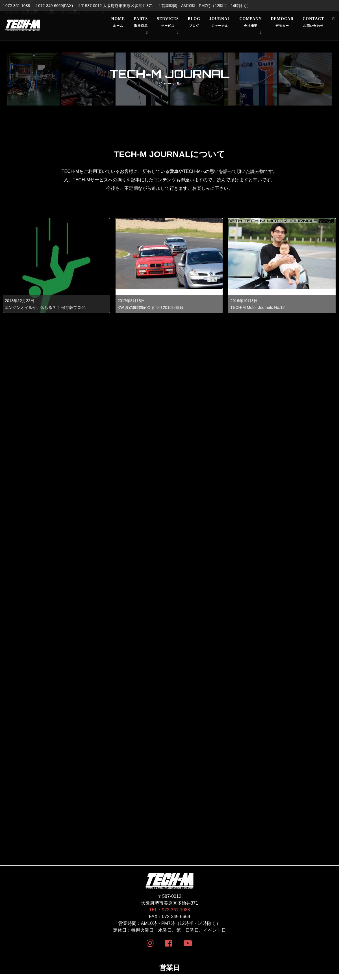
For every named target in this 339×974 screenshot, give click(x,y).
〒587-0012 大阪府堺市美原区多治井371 (116, 5)
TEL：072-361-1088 (169, 695)
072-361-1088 (16, 5)
